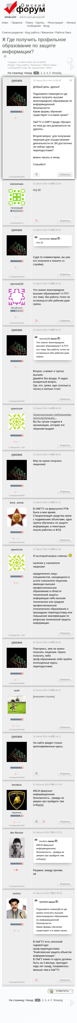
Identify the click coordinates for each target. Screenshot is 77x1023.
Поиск (29, 22)
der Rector (16, 832)
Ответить (65, 174)
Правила (17, 22)
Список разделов (12, 32)
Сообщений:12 (17, 223)
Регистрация (55, 22)
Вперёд (56, 72)
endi (17, 690)
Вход (46, 25)
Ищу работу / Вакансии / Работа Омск (48, 32)
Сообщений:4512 (16, 886)
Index (5, 22)
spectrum (17, 408)
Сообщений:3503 (16, 982)
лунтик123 (16, 283)
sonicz (17, 893)
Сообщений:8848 (16, 177)
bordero (17, 784)
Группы (40, 22)
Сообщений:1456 (16, 825)
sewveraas (16, 183)
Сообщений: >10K (16, 447)
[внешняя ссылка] (44, 696)
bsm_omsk (17, 502)
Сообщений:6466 (16, 729)
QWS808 (16, 80)
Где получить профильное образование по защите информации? (34, 45)
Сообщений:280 (16, 323)
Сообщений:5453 (16, 542)
